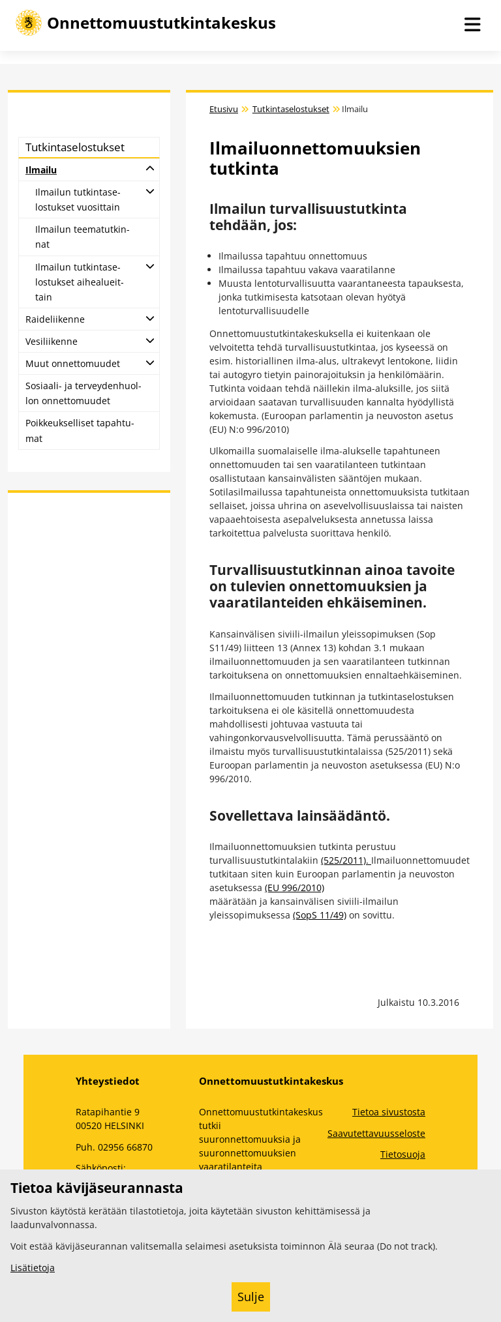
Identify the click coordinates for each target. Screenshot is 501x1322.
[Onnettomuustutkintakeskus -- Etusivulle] (146, 23)
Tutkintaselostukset (290, 109)
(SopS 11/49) (319, 915)
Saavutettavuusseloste (376, 1133)
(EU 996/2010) (294, 887)
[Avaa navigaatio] (472, 25)
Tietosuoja (402, 1154)
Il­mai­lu (41, 170)
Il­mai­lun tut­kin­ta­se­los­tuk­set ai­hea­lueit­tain (79, 282)
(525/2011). (346, 860)
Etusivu (223, 109)
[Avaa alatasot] (150, 168)
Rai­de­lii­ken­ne (55, 319)
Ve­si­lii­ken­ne (51, 341)
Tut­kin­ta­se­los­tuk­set (75, 147)
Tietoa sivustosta (388, 1112)
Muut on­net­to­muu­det (72, 363)
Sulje (250, 1296)
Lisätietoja (32, 1267)
